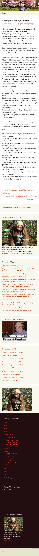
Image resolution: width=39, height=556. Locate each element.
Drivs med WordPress (8, 552)
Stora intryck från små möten (10, 300)
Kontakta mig (8, 478)
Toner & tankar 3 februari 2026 (11, 368)
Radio (5, 428)
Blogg (6, 425)
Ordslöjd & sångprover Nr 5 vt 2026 (12, 365)
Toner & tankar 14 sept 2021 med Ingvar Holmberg (21, 197)
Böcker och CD (8, 434)
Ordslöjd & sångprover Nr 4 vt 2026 (12, 371)
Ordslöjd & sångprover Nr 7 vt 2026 (12, 352)
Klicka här (5, 251)
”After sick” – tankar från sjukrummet (13, 266)
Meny (4, 13)
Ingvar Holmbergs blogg (26, 24)
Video (5, 471)
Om (5, 475)
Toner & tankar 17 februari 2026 (11, 356)
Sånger (6, 448)
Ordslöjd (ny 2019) (11, 437)
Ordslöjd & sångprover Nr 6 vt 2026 (12, 359)
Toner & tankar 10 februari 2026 (11, 362)
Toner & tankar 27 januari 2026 (11, 374)
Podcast (6, 431)
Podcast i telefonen (27, 253)
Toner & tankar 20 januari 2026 (11, 380)
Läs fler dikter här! (11, 454)
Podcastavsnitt (10, 349)
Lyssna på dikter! (11, 460)
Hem (5, 422)
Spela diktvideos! (11, 457)
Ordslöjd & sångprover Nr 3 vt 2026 (12, 377)
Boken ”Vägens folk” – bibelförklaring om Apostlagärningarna (12, 442)
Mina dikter (7, 451)
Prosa (6, 468)
